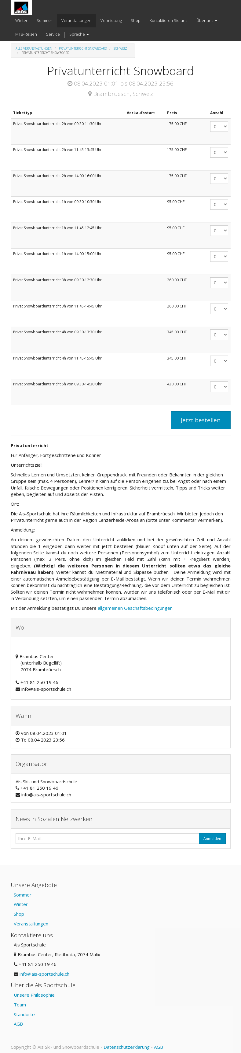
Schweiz (120, 48)
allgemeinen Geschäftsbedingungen (136, 608)
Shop (19, 914)
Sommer (22, 895)
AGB (18, 1024)
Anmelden (212, 838)
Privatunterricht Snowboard (83, 48)
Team (20, 1005)
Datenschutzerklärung (127, 1047)
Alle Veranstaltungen (34, 48)
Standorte (24, 1014)
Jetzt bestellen (201, 420)
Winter (21, 904)
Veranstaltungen (31, 924)
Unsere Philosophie (34, 995)
